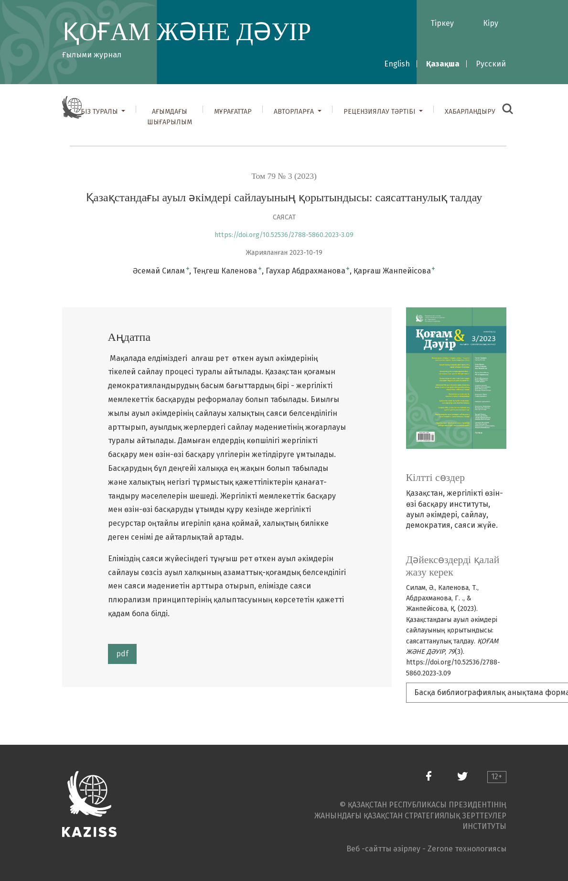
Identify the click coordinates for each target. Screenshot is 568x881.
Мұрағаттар (233, 112)
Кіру (490, 23)
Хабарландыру (470, 112)
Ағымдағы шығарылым (169, 117)
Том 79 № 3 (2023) (284, 176)
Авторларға (295, 112)
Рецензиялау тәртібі (380, 112)
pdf (122, 653)
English (397, 63)
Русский (491, 63)
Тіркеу (442, 23)
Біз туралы (100, 112)
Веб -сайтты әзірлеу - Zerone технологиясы (426, 848)
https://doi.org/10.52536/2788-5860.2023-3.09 (284, 235)
